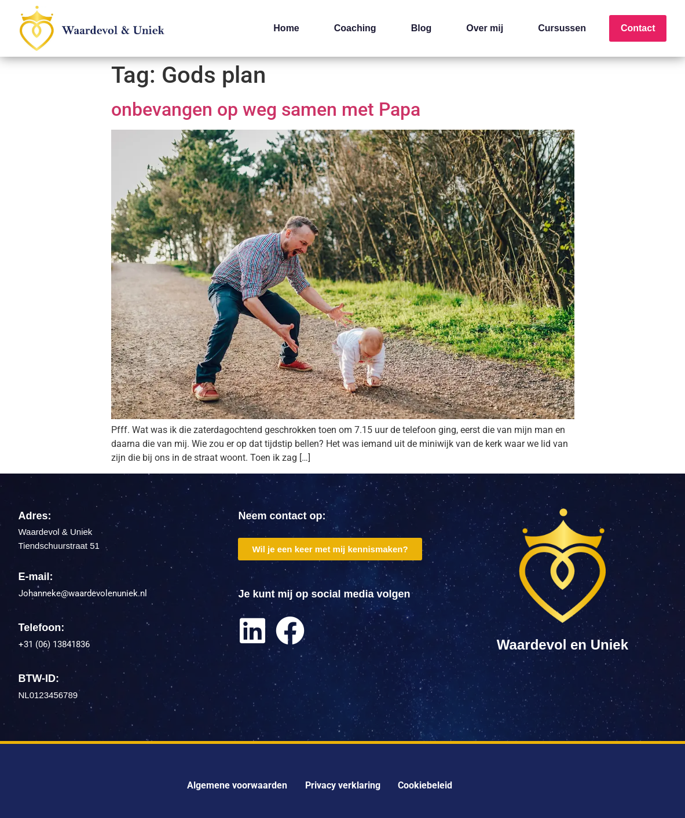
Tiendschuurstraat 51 (59, 546)
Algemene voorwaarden (237, 785)
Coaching (355, 28)
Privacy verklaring (342, 785)
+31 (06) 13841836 (54, 644)
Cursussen (562, 28)
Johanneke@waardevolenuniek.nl (83, 593)
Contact (638, 28)
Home (286, 28)
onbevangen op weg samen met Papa (265, 109)
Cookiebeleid (425, 785)
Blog (421, 28)
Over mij (484, 28)
